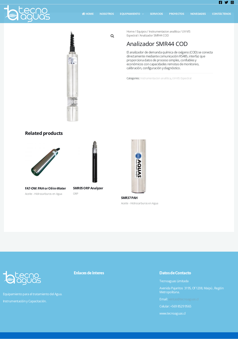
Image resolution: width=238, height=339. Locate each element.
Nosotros (110, 14)
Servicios (158, 14)
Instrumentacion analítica (164, 31)
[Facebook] (220, 2)
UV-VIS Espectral (181, 78)
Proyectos (177, 14)
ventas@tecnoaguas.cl (183, 299)
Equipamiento (132, 14)
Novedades (199, 14)
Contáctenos (221, 14)
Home (91, 14)
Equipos (141, 31)
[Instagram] (232, 2)
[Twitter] (226, 2)
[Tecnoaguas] (27, 13)
